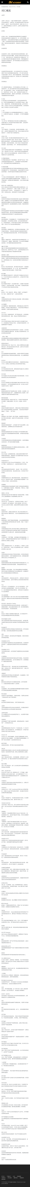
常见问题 (10, 1177)
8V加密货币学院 (4, 6)
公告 (14, 1176)
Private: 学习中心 (12, 6)
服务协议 (16, 1177)
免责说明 (3, 1179)
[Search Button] (28, 2)
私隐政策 (22, 1177)
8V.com (6, 1183)
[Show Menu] (2, 2)
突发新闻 (19, 1176)
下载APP (9, 1176)
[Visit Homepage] (15, 2)
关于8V (3, 1176)
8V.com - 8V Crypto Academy (10, 1182)
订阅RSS (3, 1177)
